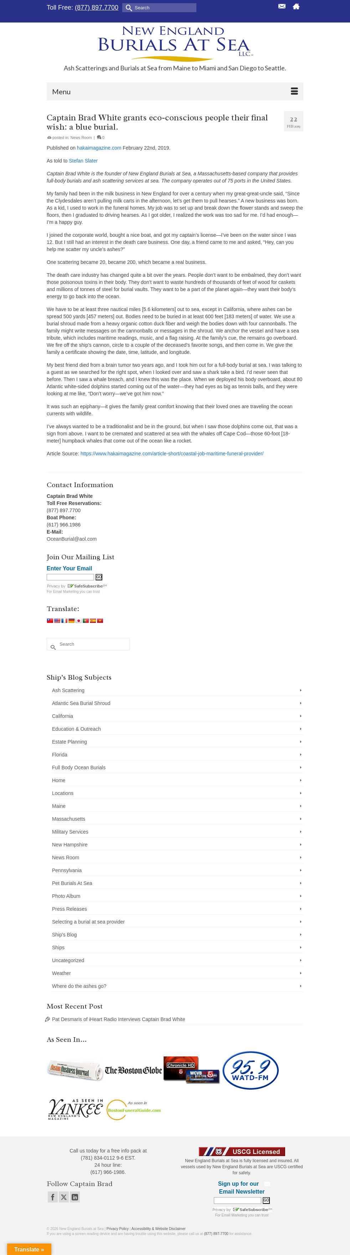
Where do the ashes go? (79, 986)
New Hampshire (70, 845)
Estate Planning (69, 742)
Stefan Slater (83, 161)
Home (58, 780)
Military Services (70, 832)
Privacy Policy (118, 1229)
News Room (81, 137)
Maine (59, 806)
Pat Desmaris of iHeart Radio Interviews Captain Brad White (118, 1019)
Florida (59, 755)
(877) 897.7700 (96, 7)
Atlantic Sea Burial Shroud (81, 703)
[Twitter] (64, 1196)
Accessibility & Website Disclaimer (159, 1229)
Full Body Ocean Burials (78, 767)
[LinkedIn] (75, 1196)
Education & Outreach (76, 729)
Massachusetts (68, 819)
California (62, 716)
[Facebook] (53, 1196)
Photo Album (66, 896)
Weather (61, 973)
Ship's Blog (64, 935)
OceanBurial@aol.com (72, 539)
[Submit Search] (127, 7)
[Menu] (175, 91)
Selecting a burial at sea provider (88, 922)
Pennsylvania (67, 870)
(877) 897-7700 (216, 1234)
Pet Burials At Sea (72, 883)
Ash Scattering (68, 690)
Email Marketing (66, 592)
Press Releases (69, 909)
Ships (58, 947)
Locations (62, 793)
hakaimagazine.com (99, 148)
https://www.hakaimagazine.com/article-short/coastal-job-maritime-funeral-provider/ (172, 453)
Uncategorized (68, 960)
